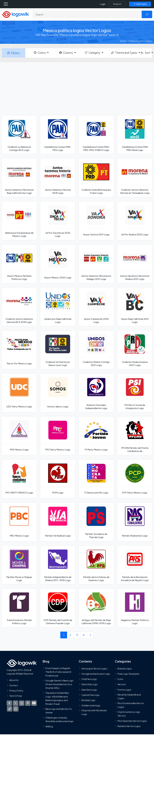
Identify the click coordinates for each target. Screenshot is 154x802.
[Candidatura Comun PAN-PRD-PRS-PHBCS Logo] (96, 134)
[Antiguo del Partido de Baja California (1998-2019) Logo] (96, 608)
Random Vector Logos (129, 726)
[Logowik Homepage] (15, 14)
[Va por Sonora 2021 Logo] (96, 220)
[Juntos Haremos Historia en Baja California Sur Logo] (19, 177)
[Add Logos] (140, 4)
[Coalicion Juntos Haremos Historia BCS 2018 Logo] (19, 307)
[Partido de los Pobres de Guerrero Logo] (96, 565)
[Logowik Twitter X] (15, 703)
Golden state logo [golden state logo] (91, 705)
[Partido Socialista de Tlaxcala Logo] (96, 522)
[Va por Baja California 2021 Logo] (134, 307)
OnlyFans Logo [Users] (89, 679)
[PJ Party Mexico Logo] (96, 436)
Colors (39, 52)
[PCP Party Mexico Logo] (134, 479)
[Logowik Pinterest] (28, 703)
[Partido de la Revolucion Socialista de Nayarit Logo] (134, 565)
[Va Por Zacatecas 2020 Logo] (57, 220)
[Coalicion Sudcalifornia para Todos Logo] (96, 177)
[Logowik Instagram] (21, 703)
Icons (120, 679)
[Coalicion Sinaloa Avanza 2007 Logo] (134, 349)
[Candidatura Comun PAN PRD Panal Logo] (134, 134)
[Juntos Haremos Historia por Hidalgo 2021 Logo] (96, 263)
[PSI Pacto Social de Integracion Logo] (134, 392)
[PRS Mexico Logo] (19, 436)
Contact (13, 685)
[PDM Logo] (57, 479)
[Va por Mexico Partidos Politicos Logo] (19, 263)
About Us (13, 680)
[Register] (117, 4)
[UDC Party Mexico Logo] (19, 392)
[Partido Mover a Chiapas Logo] (19, 565)
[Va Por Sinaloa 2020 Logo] (134, 220)
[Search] (87, 14)
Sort (146, 52)
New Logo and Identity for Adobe (58, 711)
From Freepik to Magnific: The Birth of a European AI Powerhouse (58, 672)
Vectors (122, 684)
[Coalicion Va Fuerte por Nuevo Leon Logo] (57, 349)
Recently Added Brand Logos (129, 696)
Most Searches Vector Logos (132, 721)
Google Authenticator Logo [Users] (96, 673)
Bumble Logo (88, 700)
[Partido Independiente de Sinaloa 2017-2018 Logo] (57, 565)
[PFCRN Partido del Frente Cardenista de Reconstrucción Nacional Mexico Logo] (134, 436)
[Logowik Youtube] (34, 703)
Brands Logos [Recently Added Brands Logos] (125, 668)
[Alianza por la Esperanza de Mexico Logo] (19, 220)
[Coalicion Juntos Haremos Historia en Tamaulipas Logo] (134, 177)
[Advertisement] (77, 88)
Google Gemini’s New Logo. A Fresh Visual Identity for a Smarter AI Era (59, 684)
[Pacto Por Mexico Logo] (19, 349)
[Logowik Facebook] (9, 703)
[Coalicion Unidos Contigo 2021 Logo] (96, 349)
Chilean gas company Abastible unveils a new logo (59, 719)
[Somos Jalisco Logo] (57, 392)
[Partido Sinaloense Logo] (134, 522)
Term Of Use (15, 695)
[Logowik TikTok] (9, 709)
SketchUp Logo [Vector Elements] (90, 684)
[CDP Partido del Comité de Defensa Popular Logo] (57, 608)
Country (66, 52)
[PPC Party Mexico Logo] (57, 436)
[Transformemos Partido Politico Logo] (19, 608)
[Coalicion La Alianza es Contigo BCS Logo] (19, 134)
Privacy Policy (16, 690)
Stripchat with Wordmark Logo (94, 712)
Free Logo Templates (128, 673)
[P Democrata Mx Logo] (96, 479)
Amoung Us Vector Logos (94, 668)
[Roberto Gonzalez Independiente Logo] (96, 392)
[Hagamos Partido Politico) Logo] (134, 608)
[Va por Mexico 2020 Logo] (57, 263)
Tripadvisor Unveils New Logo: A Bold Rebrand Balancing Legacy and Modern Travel (57, 698)
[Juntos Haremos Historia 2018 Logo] (57, 177)
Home (123, 40)
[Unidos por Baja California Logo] (57, 307)
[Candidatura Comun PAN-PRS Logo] (57, 134)
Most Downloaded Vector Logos (131, 705)
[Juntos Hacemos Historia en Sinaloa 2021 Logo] (134, 263)
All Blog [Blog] (49, 726)
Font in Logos (124, 689)
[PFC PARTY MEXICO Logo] (19, 479)
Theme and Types (124, 52)
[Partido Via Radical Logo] (57, 522)
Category (92, 52)
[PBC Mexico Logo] (19, 522)
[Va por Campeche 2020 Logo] (96, 307)
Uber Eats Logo (89, 689)
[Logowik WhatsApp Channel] (15, 709)
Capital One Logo (91, 695)
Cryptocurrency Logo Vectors (129, 714)
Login (102, 4)
